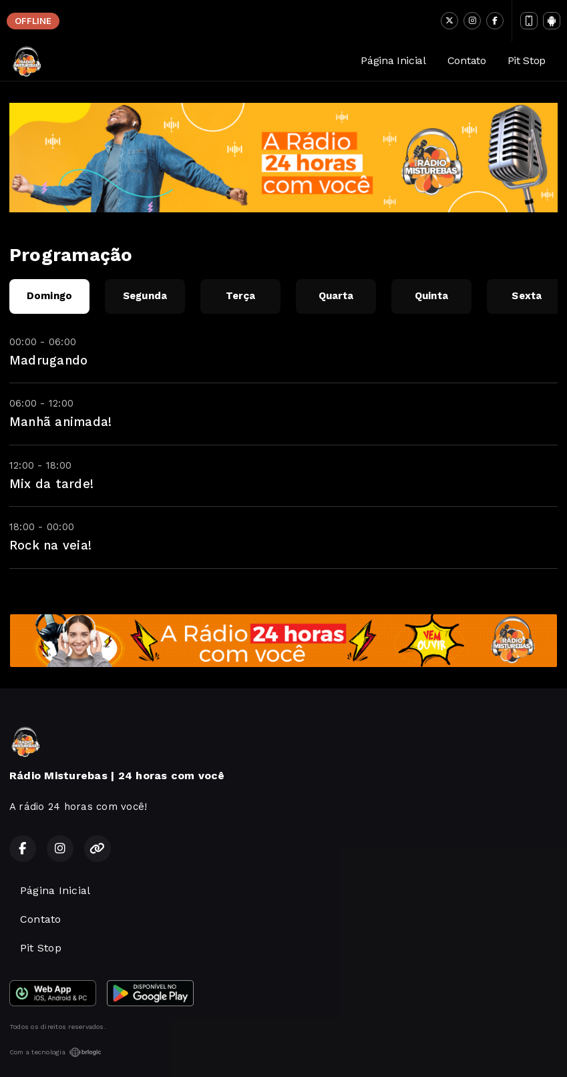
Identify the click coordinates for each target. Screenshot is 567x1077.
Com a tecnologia (55, 1052)
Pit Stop (527, 60)
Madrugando (48, 360)
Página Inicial (393, 60)
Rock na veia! (50, 545)
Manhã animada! (60, 422)
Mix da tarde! (51, 484)
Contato (466, 60)
